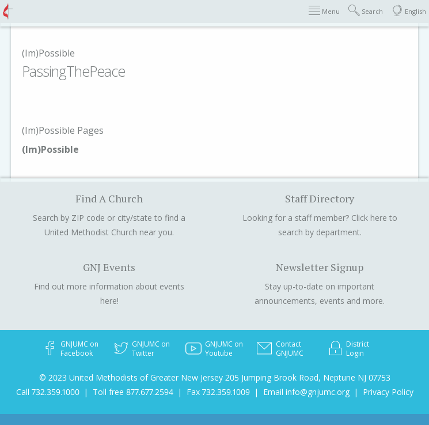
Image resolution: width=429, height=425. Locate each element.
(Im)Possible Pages (63, 130)
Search (365, 11)
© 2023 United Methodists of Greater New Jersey (131, 377)
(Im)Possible (48, 53)
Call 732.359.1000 (47, 391)
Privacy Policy (388, 391)
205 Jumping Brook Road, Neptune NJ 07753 (307, 377)
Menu (324, 11)
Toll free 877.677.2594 (133, 391)
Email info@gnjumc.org (306, 391)
